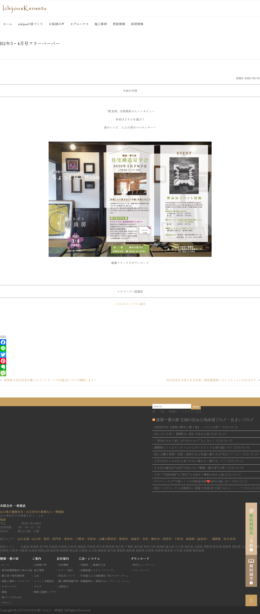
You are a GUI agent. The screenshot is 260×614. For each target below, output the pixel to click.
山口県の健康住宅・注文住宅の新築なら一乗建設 (32, 512)
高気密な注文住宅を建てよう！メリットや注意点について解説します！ (50, 380)
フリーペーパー (141, 570)
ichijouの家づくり (30, 23)
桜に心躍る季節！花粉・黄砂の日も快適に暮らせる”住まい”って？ (197, 454)
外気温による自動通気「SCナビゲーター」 (104, 575)
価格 (4, 592)
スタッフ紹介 (65, 570)
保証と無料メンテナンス (15, 581)
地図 (3, 519)
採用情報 (137, 23)
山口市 (36, 539)
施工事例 (100, 23)
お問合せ (63, 586)
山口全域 (23, 539)
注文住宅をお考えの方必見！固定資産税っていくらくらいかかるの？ (211, 380)
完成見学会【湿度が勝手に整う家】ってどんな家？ (187, 427)
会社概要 (63, 565)
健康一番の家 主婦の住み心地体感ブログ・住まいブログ (205, 419)
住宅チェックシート (143, 565)
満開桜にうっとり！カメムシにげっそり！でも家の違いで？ (193, 447)
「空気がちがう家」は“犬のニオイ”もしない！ (184, 441)
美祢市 (68, 539)
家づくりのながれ (12, 597)
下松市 (178, 539)
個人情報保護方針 (68, 581)
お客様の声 (56, 23)
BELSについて (67, 575)
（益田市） (202, 539)
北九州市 (229, 539)
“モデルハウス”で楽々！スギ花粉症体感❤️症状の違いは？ (192, 481)
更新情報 (119, 23)
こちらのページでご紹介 (130, 304)
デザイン (7, 603)
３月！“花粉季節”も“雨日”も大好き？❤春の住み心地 (189, 474)
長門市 (56, 539)
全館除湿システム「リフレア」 (98, 570)
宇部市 (91, 539)
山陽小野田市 (107, 539)
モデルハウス (79, 23)
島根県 (190, 539)
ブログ (37, 586)
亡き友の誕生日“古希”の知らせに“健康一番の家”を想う (190, 468)
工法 (36, 575)
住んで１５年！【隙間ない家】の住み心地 (181, 434)
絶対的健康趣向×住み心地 (17, 570)
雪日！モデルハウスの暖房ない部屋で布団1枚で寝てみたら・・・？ (198, 488)
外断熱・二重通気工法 (93, 565)
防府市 (167, 539)
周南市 (123, 539)
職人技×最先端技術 (13, 575)
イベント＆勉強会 (44, 581)
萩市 (46, 539)
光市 (145, 539)
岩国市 (135, 539)
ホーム (7, 23)
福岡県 (216, 539)
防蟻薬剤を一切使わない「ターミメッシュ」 (105, 581)
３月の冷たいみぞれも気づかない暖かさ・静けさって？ (190, 461)
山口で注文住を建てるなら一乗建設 (40, 610)
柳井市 (155, 539)
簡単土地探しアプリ (45, 592)
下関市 (80, 539)
